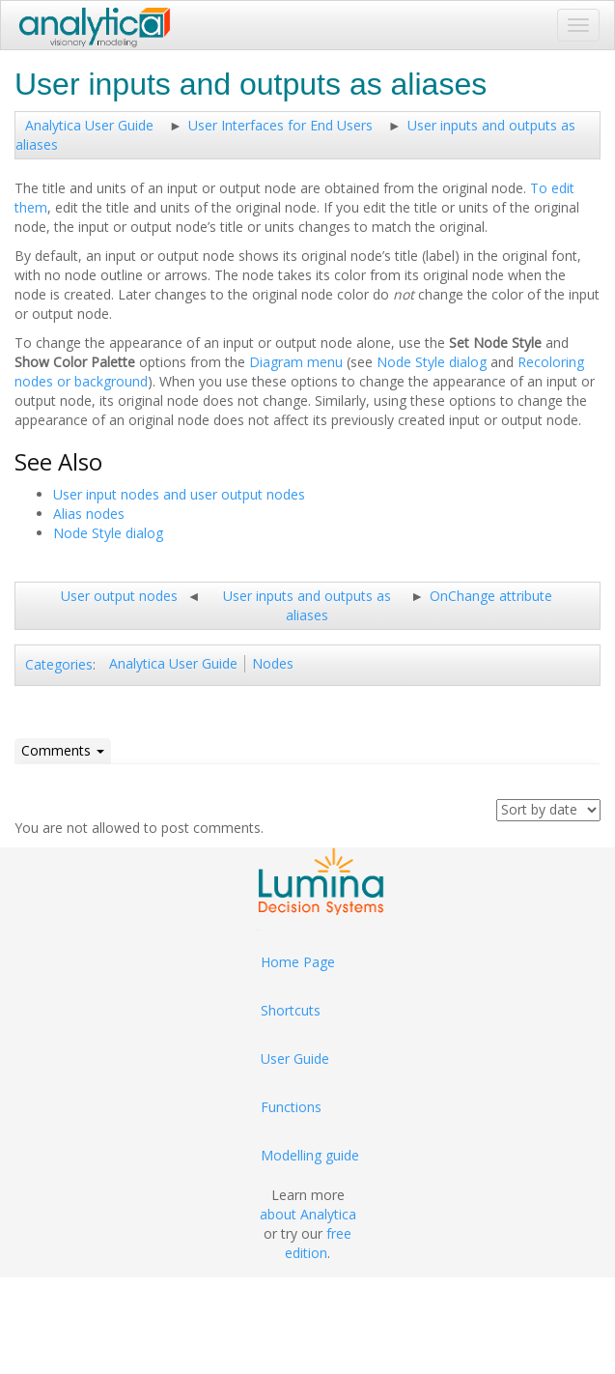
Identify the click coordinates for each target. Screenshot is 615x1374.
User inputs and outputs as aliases (307, 605)
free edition (318, 1243)
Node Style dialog (432, 362)
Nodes (273, 663)
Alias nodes (89, 513)
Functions (291, 1107)
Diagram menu (296, 362)
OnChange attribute (491, 596)
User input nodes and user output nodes (179, 494)
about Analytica (308, 1214)
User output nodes (119, 596)
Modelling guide (310, 1155)
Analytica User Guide (89, 125)
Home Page (298, 962)
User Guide (295, 1058)
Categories (59, 664)
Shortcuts (291, 1010)
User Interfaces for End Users (280, 125)
